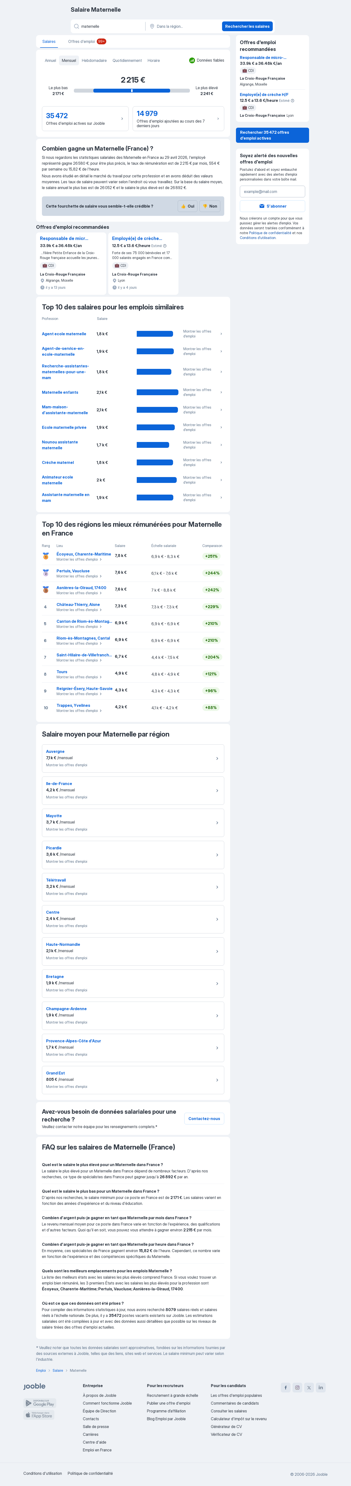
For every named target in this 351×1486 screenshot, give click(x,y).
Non (210, 206)
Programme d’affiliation (166, 1411)
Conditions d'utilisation (258, 238)
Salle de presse (96, 1426)
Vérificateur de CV (226, 1434)
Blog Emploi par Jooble (166, 1418)
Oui (187, 206)
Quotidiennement (127, 60)
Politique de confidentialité (270, 233)
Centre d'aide (94, 1442)
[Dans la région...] (183, 26)
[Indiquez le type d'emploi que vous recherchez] (108, 26)
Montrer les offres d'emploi (203, 333)
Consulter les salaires (229, 1411)
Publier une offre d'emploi (168, 1403)
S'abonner (272, 206)
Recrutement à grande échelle (172, 1395)
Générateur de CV (226, 1426)
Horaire (154, 60)
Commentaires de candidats (235, 1403)
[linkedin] (321, 1387)
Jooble (322, 1474)
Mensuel (69, 60)
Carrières (90, 1434)
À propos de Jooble (99, 1395)
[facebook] (286, 1387)
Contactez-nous (204, 1118)
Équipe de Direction (99, 1411)
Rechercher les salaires (247, 26)
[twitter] (309, 1387)
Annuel (50, 60)
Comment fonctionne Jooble (107, 1403)
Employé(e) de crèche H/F (135, 239)
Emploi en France (97, 1450)
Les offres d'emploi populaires (236, 1395)
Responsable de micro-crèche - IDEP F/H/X (65, 239)
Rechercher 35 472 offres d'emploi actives (264, 135)
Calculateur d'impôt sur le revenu (239, 1418)
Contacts (91, 1418)
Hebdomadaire (94, 60)
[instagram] (297, 1387)
